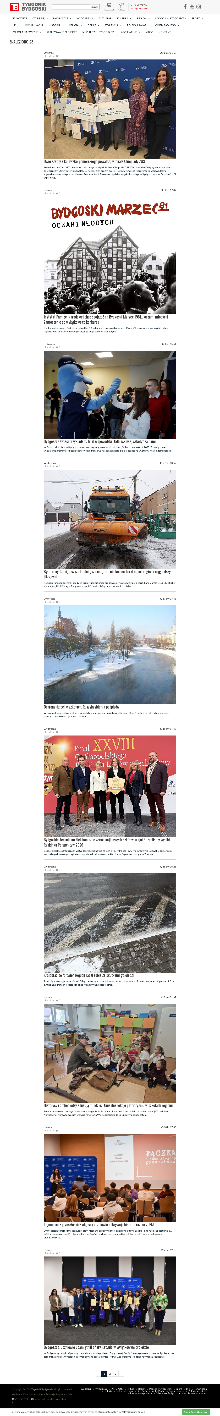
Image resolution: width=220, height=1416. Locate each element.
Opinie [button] (93, 25)
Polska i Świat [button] (138, 25)
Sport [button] (197, 18)
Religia (119, 1391)
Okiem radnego (176, 1391)
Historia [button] (56, 25)
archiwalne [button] (130, 32)
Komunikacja (34, 25)
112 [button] (16, 25)
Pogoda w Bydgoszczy (170, 18)
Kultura (130, 1388)
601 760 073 (20, 1399)
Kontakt (165, 32)
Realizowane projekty (62, 32)
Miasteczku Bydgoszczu (99, 32)
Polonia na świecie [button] (26, 32)
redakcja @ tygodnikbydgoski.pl (48, 1399)
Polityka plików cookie (133, 1411)
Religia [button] (75, 25)
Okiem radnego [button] (167, 25)
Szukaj (94, 6)
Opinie (130, 1391)
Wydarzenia (85, 18)
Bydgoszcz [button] (62, 18)
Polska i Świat (158, 1391)
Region (141, 1388)
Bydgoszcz (86, 1388)
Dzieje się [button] (40, 18)
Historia (108, 1391)
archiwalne (189, 1393)
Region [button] (143, 18)
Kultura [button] (124, 18)
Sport (179, 1388)
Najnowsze (19, 18)
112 (188, 1388)
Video (149, 32)
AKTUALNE (105, 18)
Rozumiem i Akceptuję (195, 1412)
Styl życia (142, 1391)
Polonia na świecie (198, 1391)
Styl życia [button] (113, 25)
